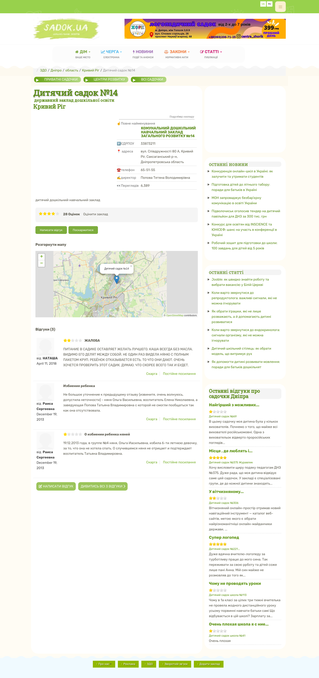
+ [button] (41, 257)
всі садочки (152, 79)
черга (111, 54)
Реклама (129, 664)
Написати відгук (51, 230)
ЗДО (150, 664)
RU (269, 4)
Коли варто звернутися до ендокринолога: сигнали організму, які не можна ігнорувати (246, 335)
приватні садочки (61, 79)
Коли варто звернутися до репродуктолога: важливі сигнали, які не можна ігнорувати (244, 298)
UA (263, 4)
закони (177, 54)
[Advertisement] (75, 143)
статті (211, 54)
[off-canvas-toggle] (280, 6)
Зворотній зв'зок (176, 664)
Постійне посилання (179, 374)
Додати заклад (209, 664)
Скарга (151, 374)
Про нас (105, 664)
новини (142, 54)
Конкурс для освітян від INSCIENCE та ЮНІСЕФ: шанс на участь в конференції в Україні (244, 229)
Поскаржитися (83, 230)
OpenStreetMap (174, 315)
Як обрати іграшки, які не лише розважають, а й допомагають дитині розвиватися (241, 316)
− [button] (41, 263)
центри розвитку (109, 79)
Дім (82, 54)
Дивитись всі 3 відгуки (103, 486)
